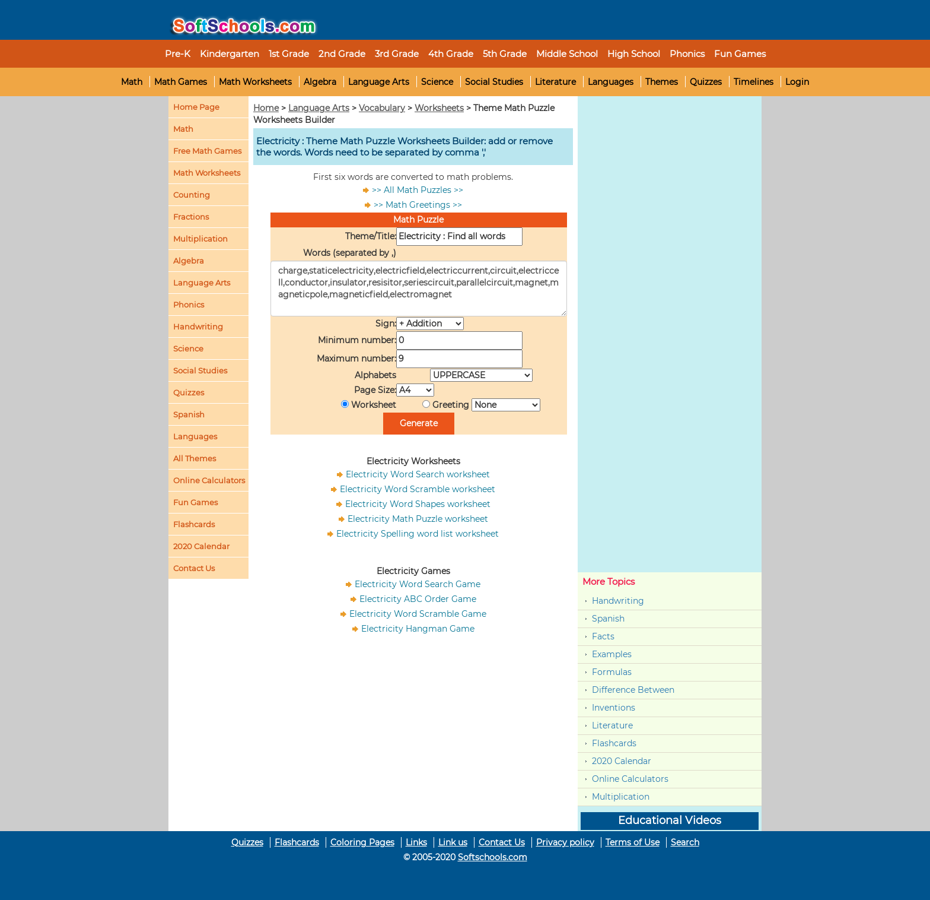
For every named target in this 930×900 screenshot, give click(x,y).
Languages (610, 82)
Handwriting (198, 326)
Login (797, 82)
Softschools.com (492, 857)
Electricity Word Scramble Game (417, 614)
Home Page (196, 107)
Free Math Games (207, 151)
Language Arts (378, 82)
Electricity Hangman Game (417, 628)
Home (266, 108)
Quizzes (706, 82)
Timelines (753, 82)
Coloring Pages (362, 842)
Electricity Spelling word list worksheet (417, 533)
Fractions (191, 216)
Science (437, 82)
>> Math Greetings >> (418, 204)
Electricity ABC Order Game (417, 599)
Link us (452, 842)
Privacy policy (565, 842)
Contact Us (502, 842)
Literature (555, 82)
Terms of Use (633, 842)
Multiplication (200, 238)
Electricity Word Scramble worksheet (417, 489)
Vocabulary (382, 108)
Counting (191, 194)
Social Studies (494, 82)
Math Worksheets (255, 82)
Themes (661, 82)
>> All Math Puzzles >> (417, 190)
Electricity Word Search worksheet (418, 474)
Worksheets (439, 108)
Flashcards (614, 743)
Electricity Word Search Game (417, 584)
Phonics (188, 304)
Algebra (320, 82)
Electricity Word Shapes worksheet (418, 504)
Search (685, 842)
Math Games (180, 82)
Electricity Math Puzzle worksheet (418, 519)
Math (131, 82)
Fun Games (740, 53)
